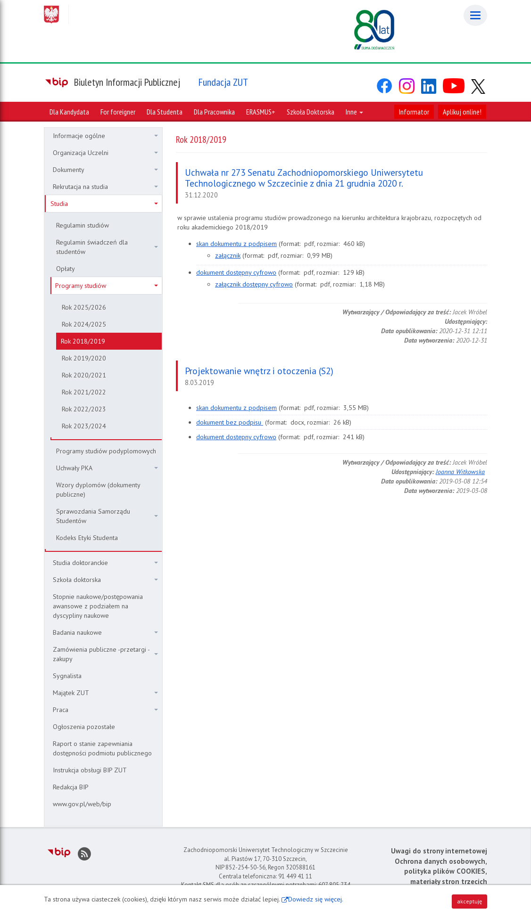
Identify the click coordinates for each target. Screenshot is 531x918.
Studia (104, 203)
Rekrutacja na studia (105, 186)
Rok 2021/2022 (84, 392)
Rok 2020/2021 (84, 375)
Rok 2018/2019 (83, 341)
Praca (105, 709)
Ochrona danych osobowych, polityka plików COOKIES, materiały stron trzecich (441, 871)
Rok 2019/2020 (84, 358)
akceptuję (469, 901)
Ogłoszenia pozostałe (84, 726)
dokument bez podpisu (229, 422)
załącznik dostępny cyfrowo (254, 284)
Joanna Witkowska (460, 471)
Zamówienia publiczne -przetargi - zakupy (105, 654)
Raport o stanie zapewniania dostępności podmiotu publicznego (102, 748)
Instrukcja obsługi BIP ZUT (90, 770)
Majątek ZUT (105, 692)
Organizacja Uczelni (105, 152)
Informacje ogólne (105, 135)
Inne (354, 111)
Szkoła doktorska (105, 579)
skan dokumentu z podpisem (236, 243)
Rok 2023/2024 (84, 426)
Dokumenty (105, 169)
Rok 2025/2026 (84, 307)
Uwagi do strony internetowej (439, 850)
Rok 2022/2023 (84, 409)
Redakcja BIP (71, 787)
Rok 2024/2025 (84, 324)
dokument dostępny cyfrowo (236, 272)
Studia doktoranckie (105, 562)
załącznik (228, 255)
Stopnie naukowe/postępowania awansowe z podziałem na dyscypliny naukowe (98, 606)
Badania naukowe (105, 632)
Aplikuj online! (462, 111)
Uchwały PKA (107, 468)
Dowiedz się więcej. (315, 899)
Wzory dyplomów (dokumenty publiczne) (98, 490)
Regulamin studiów (82, 225)
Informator (414, 111)
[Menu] (475, 15)
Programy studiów (106, 285)
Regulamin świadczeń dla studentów (107, 247)
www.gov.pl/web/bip (82, 804)
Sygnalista (67, 676)
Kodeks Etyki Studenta (87, 537)
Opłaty (65, 268)
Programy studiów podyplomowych (106, 451)
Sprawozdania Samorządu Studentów (107, 516)
